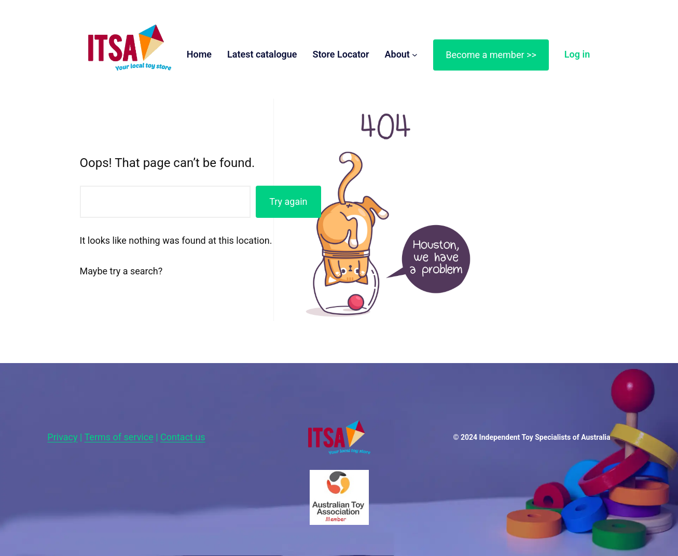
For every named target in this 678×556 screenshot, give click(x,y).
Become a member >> (491, 54)
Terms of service (119, 437)
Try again (288, 201)
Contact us (182, 437)
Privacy (62, 437)
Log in (577, 54)
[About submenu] (415, 55)
